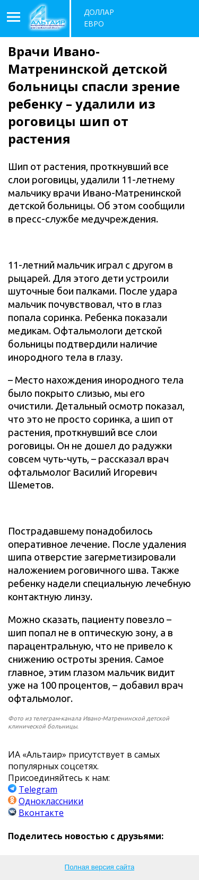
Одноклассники (51, 801)
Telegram (38, 789)
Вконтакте (41, 813)
